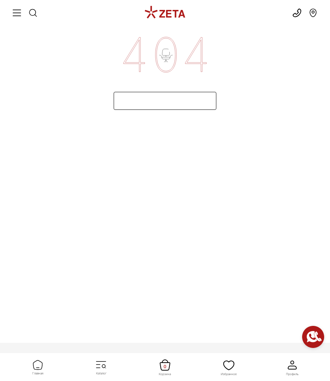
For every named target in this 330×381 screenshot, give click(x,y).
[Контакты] (313, 337)
